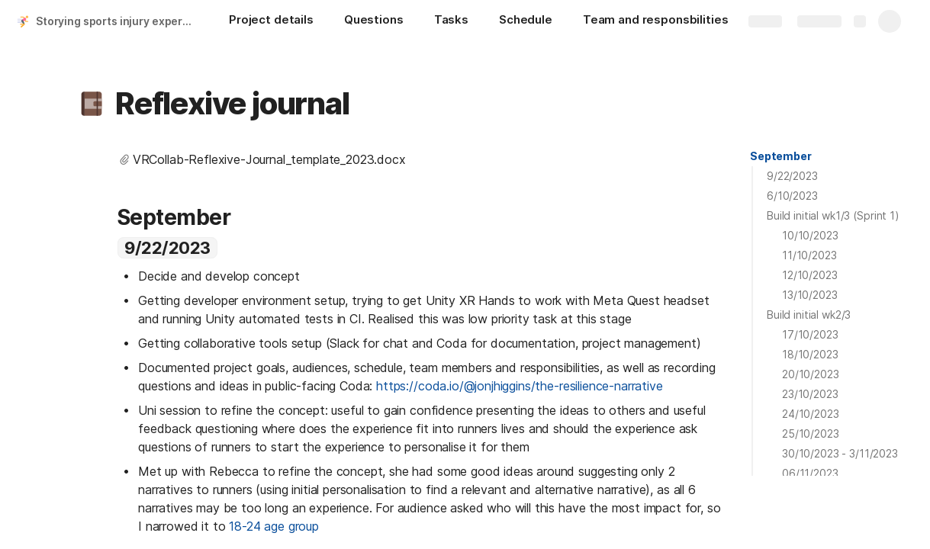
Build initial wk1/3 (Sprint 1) (833, 215)
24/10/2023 (810, 413)
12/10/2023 (810, 274)
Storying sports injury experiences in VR (117, 20)
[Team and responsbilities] (656, 21)
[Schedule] (526, 21)
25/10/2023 (810, 433)
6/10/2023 (792, 195)
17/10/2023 (810, 334)
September (781, 155)
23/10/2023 (810, 393)
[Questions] (374, 21)
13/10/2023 (810, 294)
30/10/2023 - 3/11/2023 (840, 453)
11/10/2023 (809, 255)
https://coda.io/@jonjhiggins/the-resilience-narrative (519, 385)
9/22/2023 (792, 175)
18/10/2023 (810, 354)
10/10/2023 (810, 235)
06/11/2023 (810, 473)
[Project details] (271, 21)
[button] (91, 103)
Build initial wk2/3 (809, 314)
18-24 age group (274, 526)
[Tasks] (451, 21)
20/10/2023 (810, 374)
